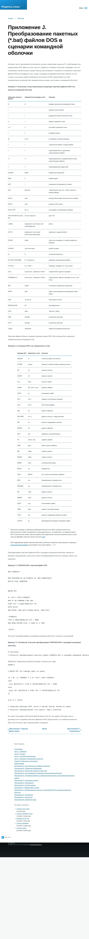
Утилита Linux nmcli (22, 809)
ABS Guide (21, 18)
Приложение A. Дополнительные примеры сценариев (32, 766)
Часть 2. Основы (19, 754)
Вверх (44, 729)
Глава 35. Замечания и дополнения (26, 761)
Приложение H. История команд (25, 785)
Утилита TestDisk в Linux (24, 813)
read (43, 537)
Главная (10, 18)
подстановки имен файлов (19, 545)
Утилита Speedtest (22, 823)
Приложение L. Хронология (23, 797)
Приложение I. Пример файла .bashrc (18, 730)
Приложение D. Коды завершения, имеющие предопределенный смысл (38, 773)
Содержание (18, 749)
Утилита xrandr (21, 828)
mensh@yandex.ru (36, 844)
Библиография (19, 763)
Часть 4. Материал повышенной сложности (28, 759)
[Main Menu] (83, 8)
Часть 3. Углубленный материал (25, 756)
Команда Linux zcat (22, 818)
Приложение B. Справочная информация (28, 768)
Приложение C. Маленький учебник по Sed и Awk (30, 771)
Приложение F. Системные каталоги (26, 780)
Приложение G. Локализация (24, 783)
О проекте (11, 843)
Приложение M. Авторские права (25, 799)
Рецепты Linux (11, 6)
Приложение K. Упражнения (73, 730)
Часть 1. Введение (20, 751)
